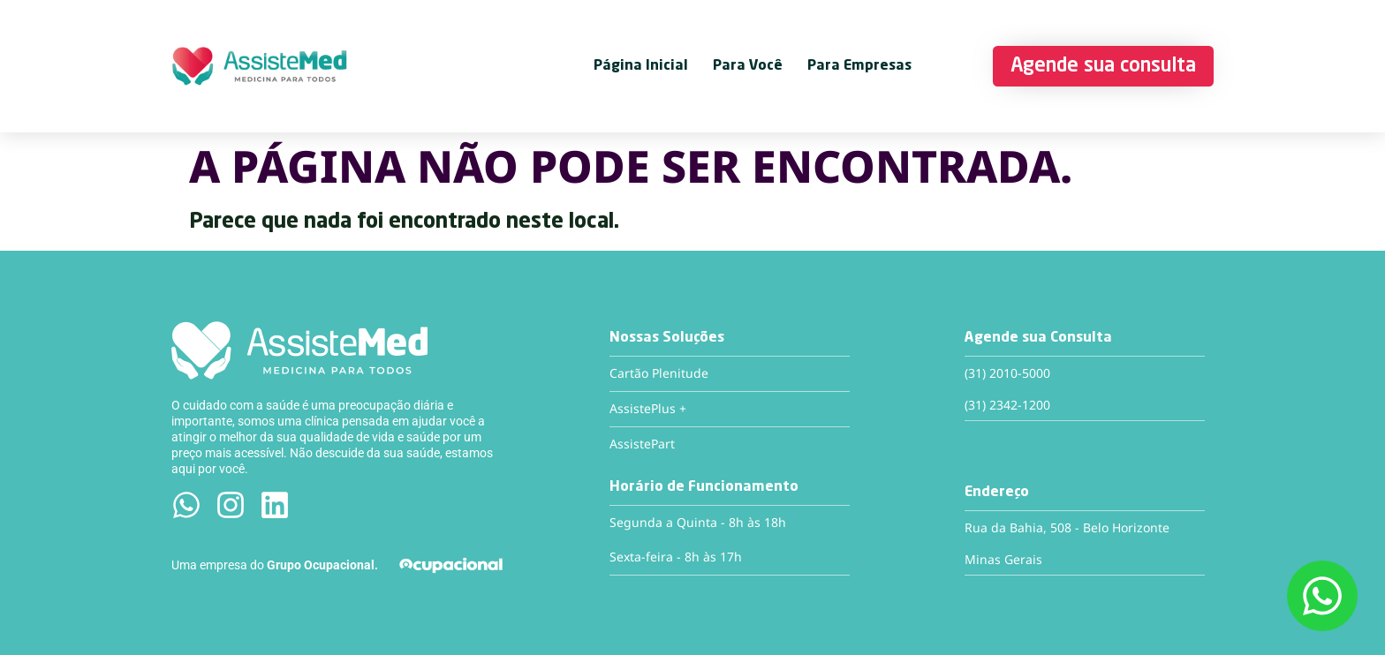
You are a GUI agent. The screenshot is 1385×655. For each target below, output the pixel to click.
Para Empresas (859, 66)
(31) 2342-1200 (1007, 404)
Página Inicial (641, 66)
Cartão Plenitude (658, 373)
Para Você (748, 66)
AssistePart (642, 443)
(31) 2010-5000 (1007, 373)
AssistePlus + (647, 408)
